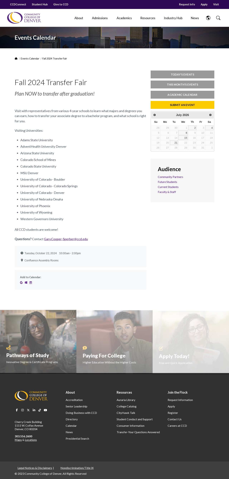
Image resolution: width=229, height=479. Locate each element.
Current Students (168, 186)
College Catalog (127, 406)
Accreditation (74, 399)
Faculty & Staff (167, 191)
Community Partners (170, 176)
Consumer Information (130, 425)
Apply (204, 4)
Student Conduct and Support (135, 419)
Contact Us (175, 419)
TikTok (40, 410)
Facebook (17, 410)
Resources (124, 392)
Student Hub (40, 4)
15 (185, 137)
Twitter (28, 410)
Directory (72, 419)
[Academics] (124, 18)
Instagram (22, 410)
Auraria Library (126, 399)
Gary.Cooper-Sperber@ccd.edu (66, 239)
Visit (216, 4)
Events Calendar (30, 58)
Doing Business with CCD (81, 412)
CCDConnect (18, 4)
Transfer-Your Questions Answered (138, 432)
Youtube (45, 410)
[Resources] (147, 18)
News (69, 432)
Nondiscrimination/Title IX (77, 468)
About (70, 392)
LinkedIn (34, 410)
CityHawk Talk (126, 412)
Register (173, 412)
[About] (78, 18)
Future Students (167, 181)
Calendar (71, 425)
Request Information (180, 399)
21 (175, 142)
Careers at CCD (177, 425)
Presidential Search (77, 438)
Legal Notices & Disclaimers (35, 468)
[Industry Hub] (173, 18)
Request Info (187, 4)
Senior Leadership (76, 406)
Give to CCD (60, 4)
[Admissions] (99, 18)
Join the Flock (178, 392)
